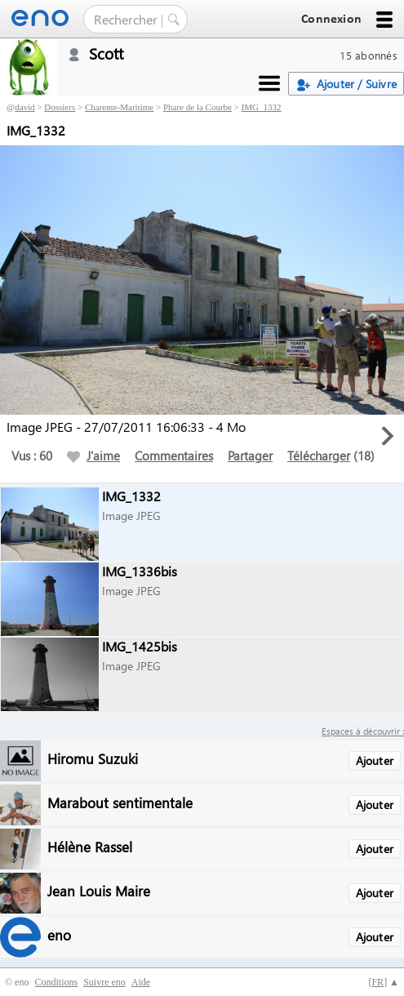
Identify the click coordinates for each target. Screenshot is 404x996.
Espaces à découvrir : (363, 731)
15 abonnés (368, 55)
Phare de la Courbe (197, 107)
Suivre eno (104, 982)
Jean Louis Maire (98, 890)
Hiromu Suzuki (92, 758)
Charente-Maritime (119, 107)
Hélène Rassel (89, 846)
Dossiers (59, 107)
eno (59, 934)
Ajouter (374, 760)
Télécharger (318, 455)
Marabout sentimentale (120, 802)
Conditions (56, 982)
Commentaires (174, 455)
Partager (250, 455)
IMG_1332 (262, 107)
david (24, 107)
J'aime (93, 455)
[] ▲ (383, 982)
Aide (140, 982)
